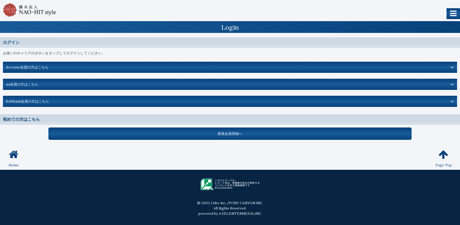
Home (14, 158)
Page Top (443, 158)
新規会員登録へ (230, 133)
